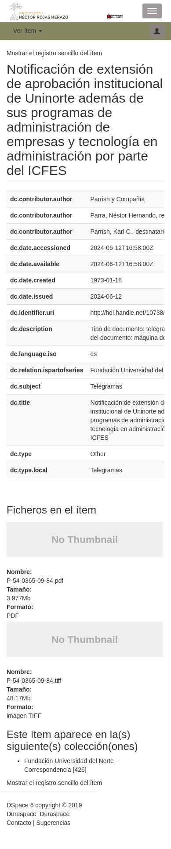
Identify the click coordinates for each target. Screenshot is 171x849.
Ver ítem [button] (27, 30)
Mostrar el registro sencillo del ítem (54, 53)
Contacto (19, 822)
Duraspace (54, 813)
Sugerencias (53, 822)
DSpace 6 (20, 805)
